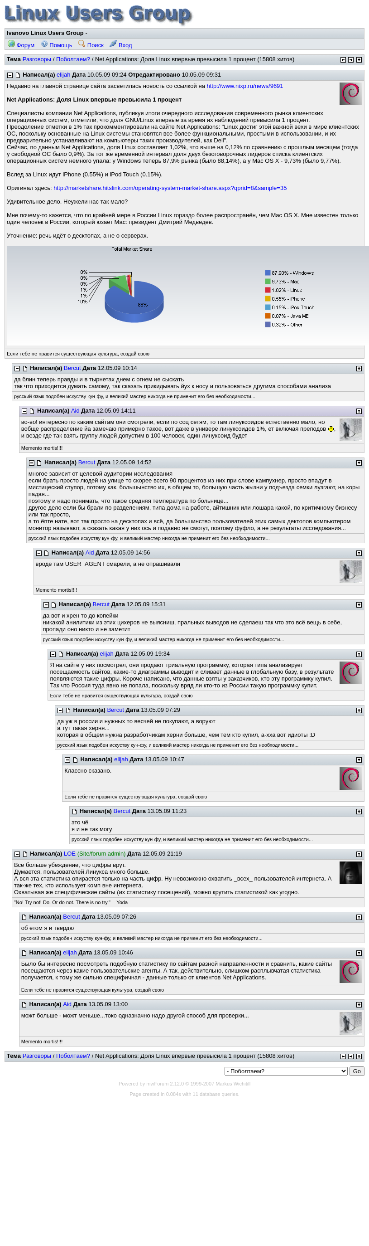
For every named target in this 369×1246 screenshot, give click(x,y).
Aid (75, 410)
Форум (21, 45)
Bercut (72, 368)
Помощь (56, 45)
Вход (121, 45)
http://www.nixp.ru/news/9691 (244, 86)
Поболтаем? (73, 59)
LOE (70, 853)
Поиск (91, 45)
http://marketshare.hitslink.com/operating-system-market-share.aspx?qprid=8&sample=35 (170, 188)
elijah (63, 74)
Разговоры (37, 59)
